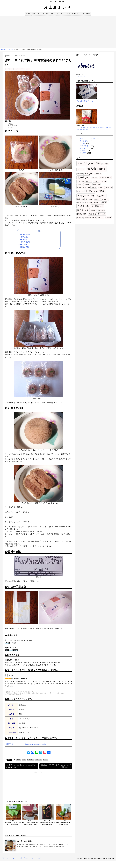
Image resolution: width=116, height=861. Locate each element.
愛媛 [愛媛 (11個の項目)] (101, 187)
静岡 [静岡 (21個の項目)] (101, 214)
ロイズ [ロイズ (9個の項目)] (105, 163)
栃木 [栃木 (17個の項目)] (80, 199)
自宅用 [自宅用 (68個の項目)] (83, 206)
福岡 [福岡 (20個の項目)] (88, 202)
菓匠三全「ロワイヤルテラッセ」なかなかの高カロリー (56, 766)
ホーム (28, 13)
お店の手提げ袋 (25, 242)
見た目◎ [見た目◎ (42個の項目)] (97, 206)
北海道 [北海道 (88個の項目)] (83, 177)
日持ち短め (16, 68)
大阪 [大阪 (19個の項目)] (80, 181)
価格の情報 (23, 244)
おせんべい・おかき (87, 138)
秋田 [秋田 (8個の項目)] (104, 202)
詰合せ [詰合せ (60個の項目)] (83, 210)
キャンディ (60, 13)
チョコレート (36, 13)
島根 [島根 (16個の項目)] (96, 184)
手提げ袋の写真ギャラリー (85, 101)
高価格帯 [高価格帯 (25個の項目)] (90, 217)
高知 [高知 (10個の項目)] (100, 217)
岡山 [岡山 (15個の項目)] (88, 184)
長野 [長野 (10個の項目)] (102, 210)
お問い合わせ (24, 858)
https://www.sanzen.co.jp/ (35, 744)
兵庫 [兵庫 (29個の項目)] (88, 174)
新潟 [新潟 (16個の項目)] (80, 191)
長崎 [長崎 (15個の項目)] (94, 210)
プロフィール (81, 76)
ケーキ (53, 13)
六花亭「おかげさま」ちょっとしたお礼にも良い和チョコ (21, 766)
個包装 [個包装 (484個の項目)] (96, 168)
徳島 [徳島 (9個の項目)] (94, 187)
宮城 (12, 68)
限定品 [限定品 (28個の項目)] (81, 214)
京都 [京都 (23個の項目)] (80, 169)
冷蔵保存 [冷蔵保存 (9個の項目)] (98, 173)
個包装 (7, 68)
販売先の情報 (24, 247)
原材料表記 (23, 239)
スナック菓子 (85, 13)
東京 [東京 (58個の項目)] (101, 196)
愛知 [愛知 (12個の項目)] (109, 187)
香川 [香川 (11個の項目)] (80, 217)
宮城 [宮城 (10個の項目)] (88, 181)
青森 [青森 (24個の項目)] (92, 214)
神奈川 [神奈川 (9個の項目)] (80, 202)
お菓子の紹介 (24, 237)
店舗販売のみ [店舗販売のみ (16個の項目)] (83, 187)
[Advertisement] (58, 31)
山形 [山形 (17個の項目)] (103, 181)
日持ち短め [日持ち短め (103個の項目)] (95, 191)
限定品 (27, 68)
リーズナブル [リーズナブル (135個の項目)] (89, 163)
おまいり (58, 7)
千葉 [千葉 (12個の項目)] (95, 178)
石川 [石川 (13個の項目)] (105, 199)
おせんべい (75, 13)
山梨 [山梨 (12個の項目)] (80, 184)
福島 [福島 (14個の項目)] (97, 202)
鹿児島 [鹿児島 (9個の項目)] (108, 217)
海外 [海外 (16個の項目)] (89, 199)
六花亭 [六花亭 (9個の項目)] (80, 173)
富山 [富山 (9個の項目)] (95, 181)
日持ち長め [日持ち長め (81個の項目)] (86, 195)
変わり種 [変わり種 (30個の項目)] (105, 178)
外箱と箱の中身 (25, 234)
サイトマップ (36, 858)
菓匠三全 (23, 68)
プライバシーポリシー (9, 858)
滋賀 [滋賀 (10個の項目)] (97, 199)
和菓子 (68, 13)
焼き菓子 (46, 13)
